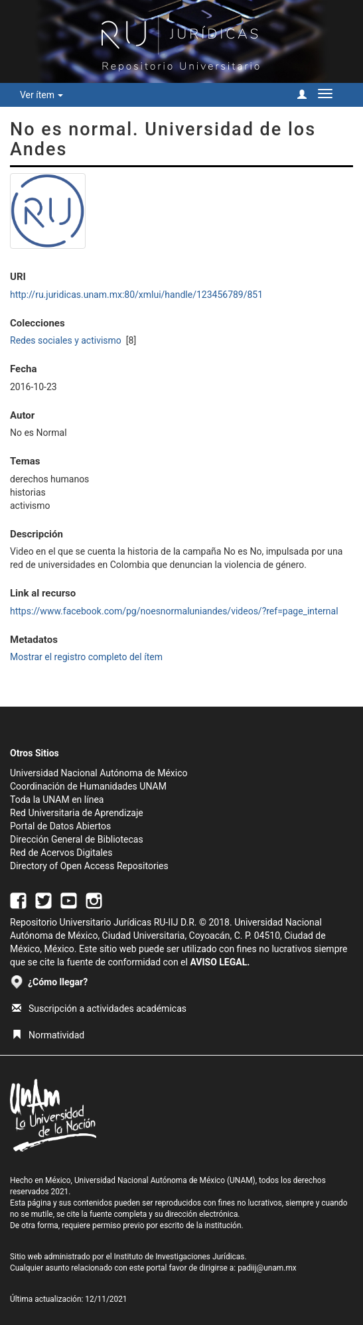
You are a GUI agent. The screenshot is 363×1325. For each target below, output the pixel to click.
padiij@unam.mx (267, 1268)
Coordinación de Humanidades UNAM (88, 786)
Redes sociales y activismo (66, 340)
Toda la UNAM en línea (57, 799)
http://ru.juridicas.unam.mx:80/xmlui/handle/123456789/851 (136, 294)
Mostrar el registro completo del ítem (86, 657)
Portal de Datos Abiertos (60, 826)
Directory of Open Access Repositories (89, 866)
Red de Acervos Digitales (61, 852)
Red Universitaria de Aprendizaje (76, 812)
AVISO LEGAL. (220, 962)
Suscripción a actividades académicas (99, 1008)
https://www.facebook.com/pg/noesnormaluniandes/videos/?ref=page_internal (174, 611)
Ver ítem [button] (41, 95)
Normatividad (48, 1035)
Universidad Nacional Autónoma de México (99, 773)
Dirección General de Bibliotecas (76, 839)
